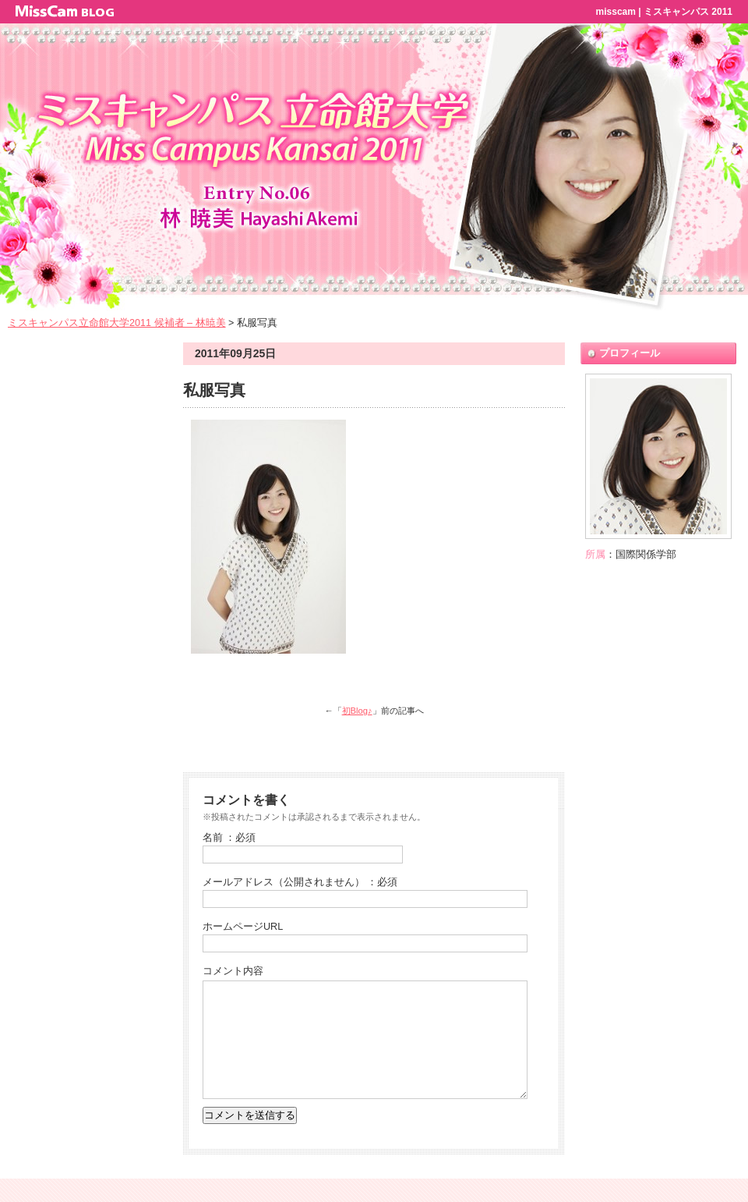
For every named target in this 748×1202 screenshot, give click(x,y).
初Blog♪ (357, 710)
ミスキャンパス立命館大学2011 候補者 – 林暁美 (117, 322)
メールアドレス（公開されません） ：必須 (300, 882)
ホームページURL (243, 926)
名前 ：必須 (229, 837)
